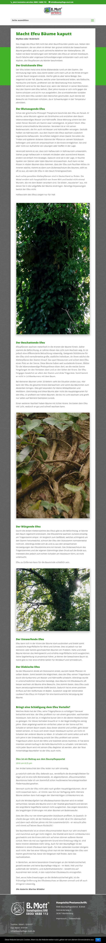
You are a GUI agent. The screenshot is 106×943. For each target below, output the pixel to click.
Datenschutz (74, 918)
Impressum (61, 918)
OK (98, 940)
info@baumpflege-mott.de (23, 931)
